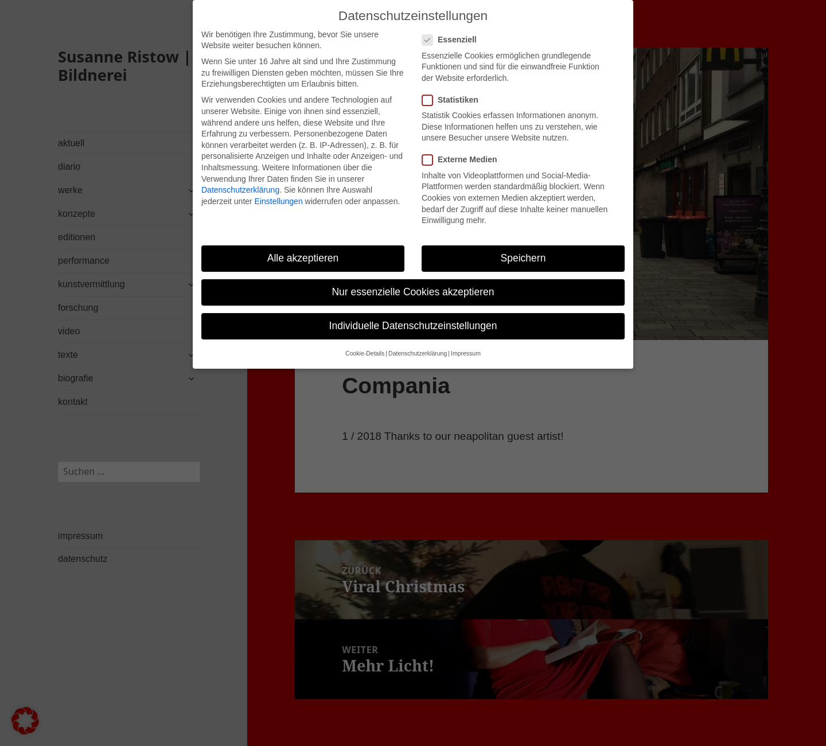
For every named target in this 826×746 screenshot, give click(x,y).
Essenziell (453, 27)
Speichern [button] (523, 245)
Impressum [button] (466, 341)
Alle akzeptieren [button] (303, 245)
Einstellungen (279, 188)
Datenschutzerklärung (240, 177)
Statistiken (454, 87)
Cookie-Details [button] (364, 341)
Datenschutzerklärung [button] (417, 341)
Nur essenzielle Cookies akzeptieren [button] (413, 279)
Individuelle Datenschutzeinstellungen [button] (413, 313)
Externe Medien (463, 147)
